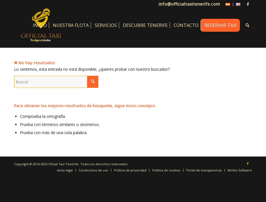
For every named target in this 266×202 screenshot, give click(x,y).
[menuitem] (228, 4)
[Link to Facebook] (248, 4)
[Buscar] (247, 25)
